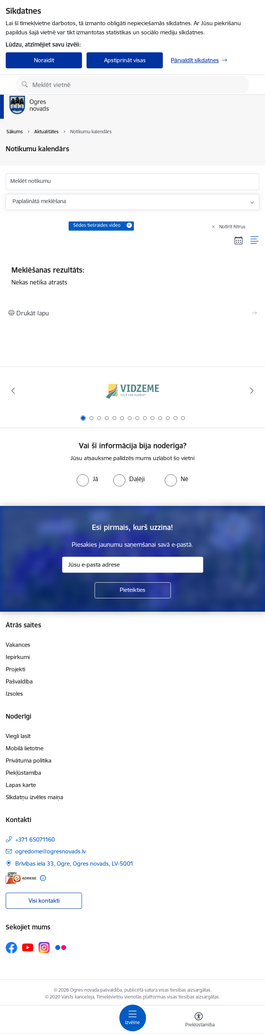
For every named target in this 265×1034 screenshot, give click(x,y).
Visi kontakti (44, 900)
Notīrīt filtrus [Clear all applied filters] (232, 226)
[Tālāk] (252, 390)
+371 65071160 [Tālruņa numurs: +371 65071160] (35, 839)
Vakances (18, 644)
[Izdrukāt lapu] (132, 313)
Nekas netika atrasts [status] (132, 275)
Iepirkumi (18, 657)
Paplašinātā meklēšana (39, 201)
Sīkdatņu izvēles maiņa (34, 797)
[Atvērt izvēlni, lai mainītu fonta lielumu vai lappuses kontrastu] (198, 1020)
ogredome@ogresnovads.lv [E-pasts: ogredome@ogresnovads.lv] (50, 851)
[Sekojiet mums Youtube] (28, 947)
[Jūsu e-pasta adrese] (132, 565)
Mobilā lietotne (24, 748)
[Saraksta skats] (255, 240)
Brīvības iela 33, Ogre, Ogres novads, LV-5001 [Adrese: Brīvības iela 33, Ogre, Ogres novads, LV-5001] (74, 863)
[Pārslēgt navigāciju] (132, 1018)
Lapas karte (21, 784)
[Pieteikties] (133, 590)
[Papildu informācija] (43, 878)
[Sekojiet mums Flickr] (60, 947)
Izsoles (14, 693)
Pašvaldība (19, 681)
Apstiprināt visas (125, 60)
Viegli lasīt (18, 736)
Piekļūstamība (23, 772)
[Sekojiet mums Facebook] (11, 947)
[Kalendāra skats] (238, 240)
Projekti (15, 669)
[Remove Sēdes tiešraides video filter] (129, 225)
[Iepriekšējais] (13, 390)
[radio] (87, 478)
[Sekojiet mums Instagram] (44, 947)
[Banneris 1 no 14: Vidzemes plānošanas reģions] (132, 390)
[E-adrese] (21, 878)
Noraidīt (44, 60)
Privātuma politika (28, 760)
